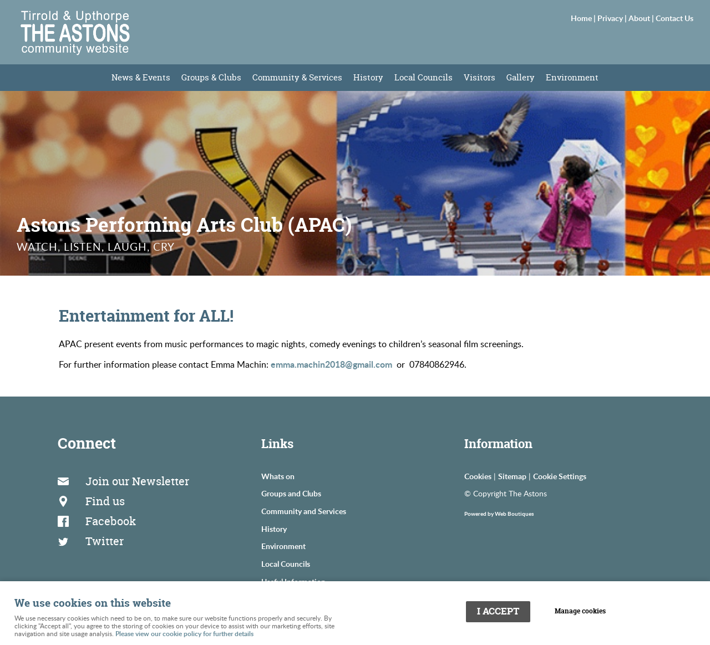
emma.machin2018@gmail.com (331, 364)
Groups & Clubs (211, 77)
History (368, 77)
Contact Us (674, 17)
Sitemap (512, 475)
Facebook (110, 521)
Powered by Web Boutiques (499, 513)
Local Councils (423, 77)
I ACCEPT (498, 611)
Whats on (278, 475)
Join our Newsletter (137, 481)
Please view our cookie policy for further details (184, 633)
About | (642, 17)
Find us (105, 501)
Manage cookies (580, 611)
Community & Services (297, 77)
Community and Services (303, 510)
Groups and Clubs (291, 493)
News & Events (140, 77)
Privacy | (612, 17)
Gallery (520, 77)
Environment (572, 77)
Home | (584, 17)
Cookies (477, 475)
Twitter (104, 541)
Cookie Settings (559, 475)
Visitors (479, 77)
